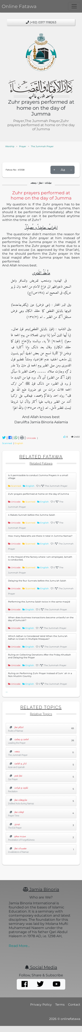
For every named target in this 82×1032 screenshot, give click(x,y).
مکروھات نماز (17, 800)
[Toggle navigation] (74, 6)
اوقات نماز (16, 812)
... (7, 691)
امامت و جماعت (18, 739)
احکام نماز (15, 727)
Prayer (22, 146)
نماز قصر (15, 776)
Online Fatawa (19, 6)
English (19, 443)
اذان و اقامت (17, 764)
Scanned (7, 443)
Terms (60, 1004)
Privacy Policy (41, 1004)
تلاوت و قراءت (18, 788)
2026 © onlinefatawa (64, 1019)
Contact (74, 1004)
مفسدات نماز (17, 848)
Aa (63, 170)
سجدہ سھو (17, 836)
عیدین (14, 824)
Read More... (19, 946)
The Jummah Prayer (42, 146)
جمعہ (14, 751)
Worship (9, 146)
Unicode (32, 438)
